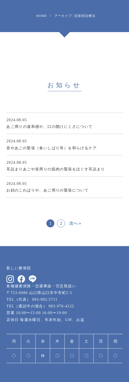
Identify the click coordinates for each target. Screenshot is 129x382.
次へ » (75, 223)
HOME (41, 16)
